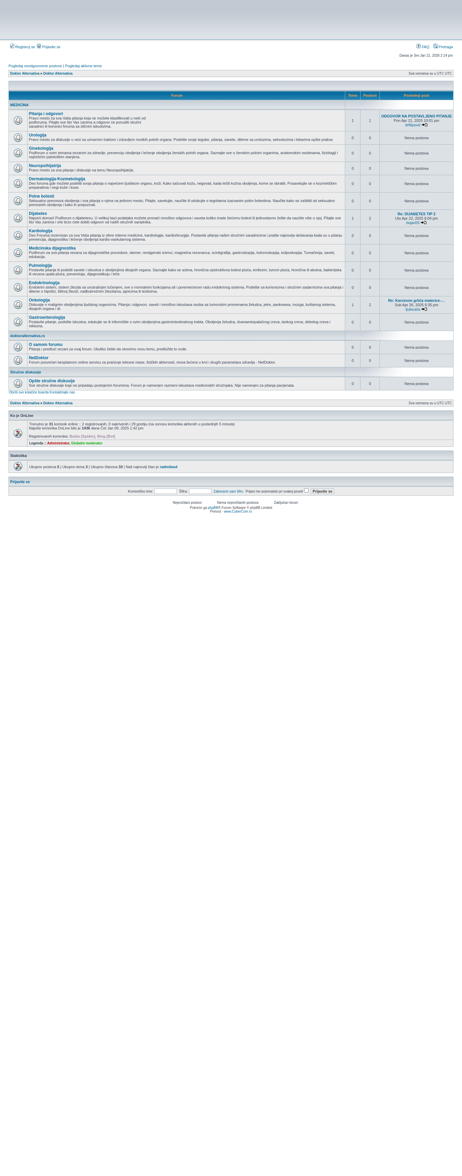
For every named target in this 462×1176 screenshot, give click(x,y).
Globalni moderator (87, 443)
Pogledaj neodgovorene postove (35, 66)
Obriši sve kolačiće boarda (29, 392)
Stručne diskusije (25, 372)
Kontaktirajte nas (62, 392)
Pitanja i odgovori (46, 113)
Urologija (38, 135)
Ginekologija (41, 148)
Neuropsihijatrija (45, 165)
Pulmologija (40, 265)
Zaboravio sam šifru (228, 491)
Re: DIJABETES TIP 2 (417, 214)
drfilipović (413, 125)
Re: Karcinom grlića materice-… (416, 300)
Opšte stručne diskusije (52, 381)
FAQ (423, 47)
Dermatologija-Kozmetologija (57, 179)
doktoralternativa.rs (27, 336)
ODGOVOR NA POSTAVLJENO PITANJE (416, 116)
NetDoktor (39, 357)
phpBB (213, 508)
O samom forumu (45, 344)
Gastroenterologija (47, 317)
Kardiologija (40, 230)
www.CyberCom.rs (238, 511)
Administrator (58, 443)
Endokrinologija (44, 282)
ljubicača (413, 309)
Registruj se (22, 47)
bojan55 (413, 223)
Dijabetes (38, 213)
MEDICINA (19, 105)
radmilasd (169, 467)
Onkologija (39, 300)
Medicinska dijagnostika (52, 248)
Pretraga (443, 47)
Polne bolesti (41, 196)
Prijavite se (48, 47)
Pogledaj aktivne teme (83, 66)
